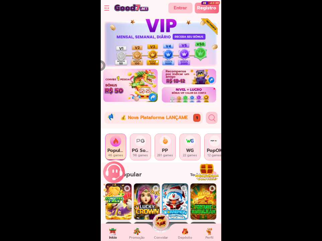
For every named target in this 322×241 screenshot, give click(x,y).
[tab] (115, 147)
